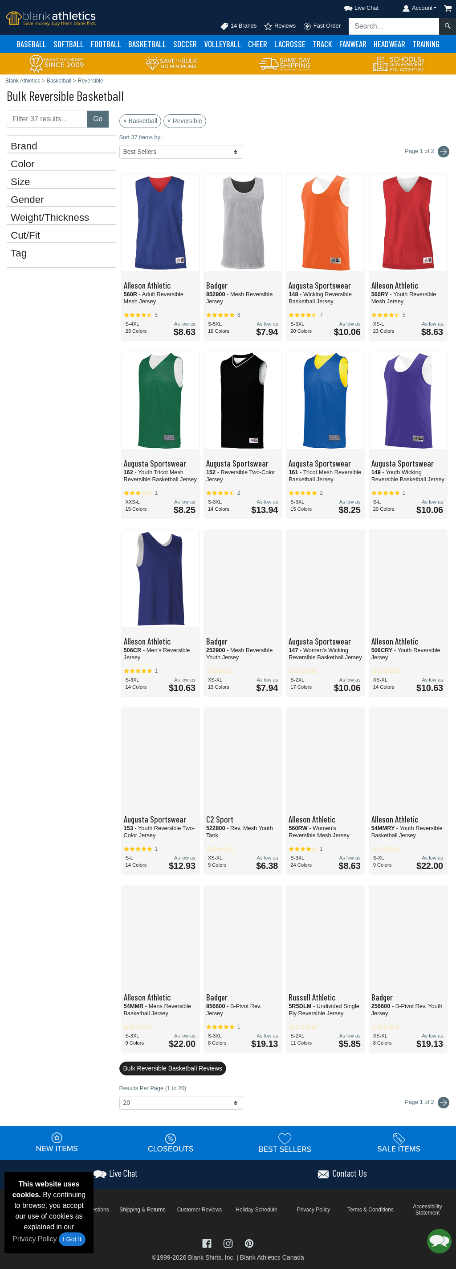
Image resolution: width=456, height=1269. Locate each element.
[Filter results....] (47, 119)
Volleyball (222, 44)
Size (20, 182)
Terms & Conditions (370, 1210)
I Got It (72, 1239)
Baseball (31, 44)
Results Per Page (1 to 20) (153, 1088)
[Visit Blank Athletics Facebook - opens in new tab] (208, 1242)
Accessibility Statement (427, 1209)
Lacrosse (289, 44)
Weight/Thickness (50, 218)
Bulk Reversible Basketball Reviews (173, 1068)
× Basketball (140, 120)
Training (426, 44)
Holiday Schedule (256, 1210)
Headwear (389, 44)
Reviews (280, 26)
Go (97, 119)
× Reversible (184, 120)
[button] (353, 6)
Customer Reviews (199, 1210)
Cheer (257, 44)
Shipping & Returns (142, 1210)
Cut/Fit (25, 235)
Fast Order (322, 26)
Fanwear (352, 44)
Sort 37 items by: (140, 137)
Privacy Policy (34, 1239)
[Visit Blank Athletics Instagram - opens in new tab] (229, 1242)
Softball (68, 44)
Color (23, 164)
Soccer (185, 44)
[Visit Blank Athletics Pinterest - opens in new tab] (249, 1242)
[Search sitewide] (394, 26)
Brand (24, 146)
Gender (27, 200)
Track (322, 44)
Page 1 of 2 (427, 1102)
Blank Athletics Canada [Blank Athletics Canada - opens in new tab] (272, 1257)
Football (106, 44)
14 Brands (238, 26)
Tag (19, 253)
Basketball (147, 44)
